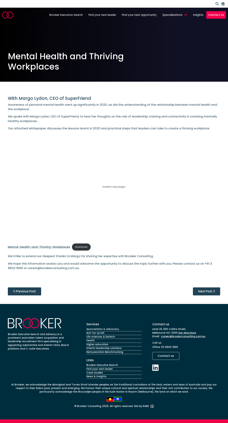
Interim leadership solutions (104, 348)
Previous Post (24, 291)
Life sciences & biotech (100, 336)
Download (81, 246)
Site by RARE (144, 406)
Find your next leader (102, 15)
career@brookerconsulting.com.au (183, 336)
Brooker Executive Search (66, 15)
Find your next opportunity (139, 15)
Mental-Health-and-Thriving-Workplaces (39, 247)
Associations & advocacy (102, 329)
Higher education (97, 344)
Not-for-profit (95, 333)
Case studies (94, 372)
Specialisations (172, 15)
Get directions (187, 333)
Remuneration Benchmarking (104, 352)
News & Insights (96, 376)
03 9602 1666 (169, 347)
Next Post (206, 291)
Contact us (216, 15)
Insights (198, 15)
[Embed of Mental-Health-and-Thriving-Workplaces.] (114, 186)
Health (90, 340)
